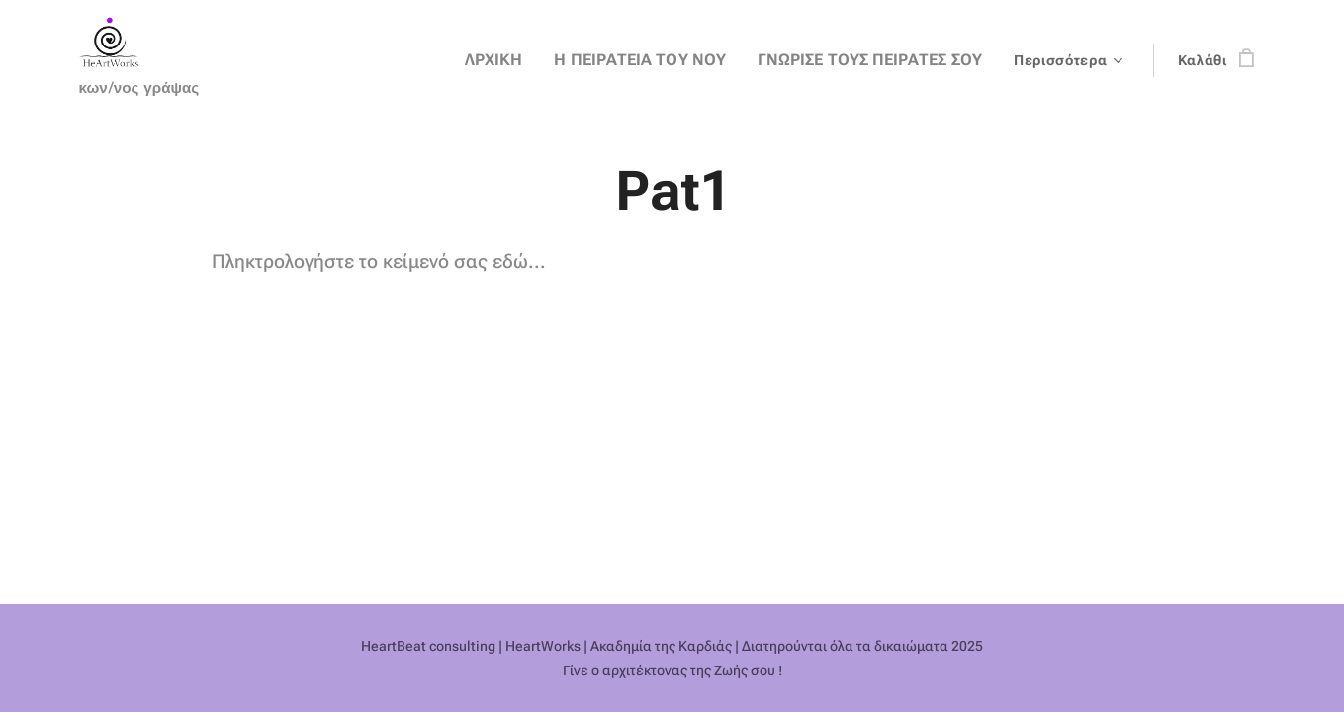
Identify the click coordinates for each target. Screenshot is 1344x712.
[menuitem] (293, 60)
